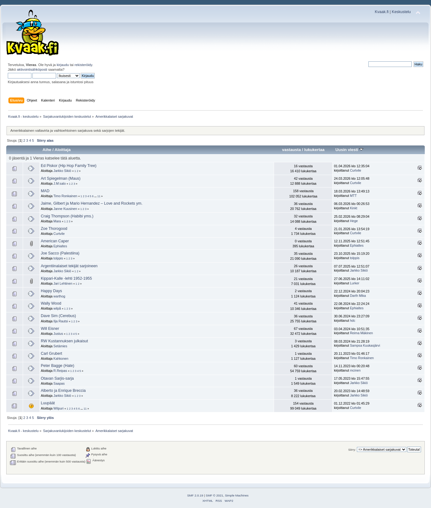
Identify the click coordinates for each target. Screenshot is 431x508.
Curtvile (355, 170)
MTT (353, 195)
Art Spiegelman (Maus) (61, 178)
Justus (58, 333)
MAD (45, 191)
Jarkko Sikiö (62, 171)
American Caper (55, 241)
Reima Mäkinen (361, 333)
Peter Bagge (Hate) (57, 365)
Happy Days (51, 291)
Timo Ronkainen (65, 196)
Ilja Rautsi (61, 321)
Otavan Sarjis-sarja (57, 378)
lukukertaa (314, 149)
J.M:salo (60, 183)
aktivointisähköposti (32, 69)
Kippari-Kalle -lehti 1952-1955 (66, 278)
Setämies (60, 346)
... (95, 196)
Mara (57, 221)
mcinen (355, 370)
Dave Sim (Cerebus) (58, 316)
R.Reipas (60, 371)
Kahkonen (61, 358)
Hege (354, 221)
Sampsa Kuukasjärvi (365, 345)
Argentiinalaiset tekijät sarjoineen (69, 266)
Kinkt (354, 208)
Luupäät (48, 403)
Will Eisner (50, 328)
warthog (59, 296)
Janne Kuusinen (65, 209)
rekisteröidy (83, 65)
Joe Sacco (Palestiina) (60, 253)
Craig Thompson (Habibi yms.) (67, 216)
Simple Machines (237, 495)
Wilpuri (59, 408)
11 (99, 196)
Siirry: (352, 449)
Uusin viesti (349, 149)
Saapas (59, 383)
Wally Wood (51, 303)
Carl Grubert (51, 353)
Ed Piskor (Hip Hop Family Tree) (69, 166)
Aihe (47, 149)
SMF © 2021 (214, 495)
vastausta (291, 149)
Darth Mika (358, 295)
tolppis (58, 258)
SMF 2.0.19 (195, 495)
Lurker (354, 283)
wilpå (57, 308)
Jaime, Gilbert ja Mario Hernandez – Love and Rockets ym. (91, 203)
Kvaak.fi (382, 12)
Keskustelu (401, 12)
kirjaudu (63, 65)
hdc (352, 320)
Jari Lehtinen (63, 283)
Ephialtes (60, 246)
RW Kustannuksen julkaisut (64, 341)
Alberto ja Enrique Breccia (63, 390)
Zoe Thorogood (54, 228)
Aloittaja (62, 149)
